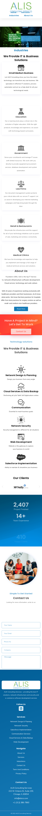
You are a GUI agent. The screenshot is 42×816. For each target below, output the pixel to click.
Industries (14, 15)
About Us (28, 15)
